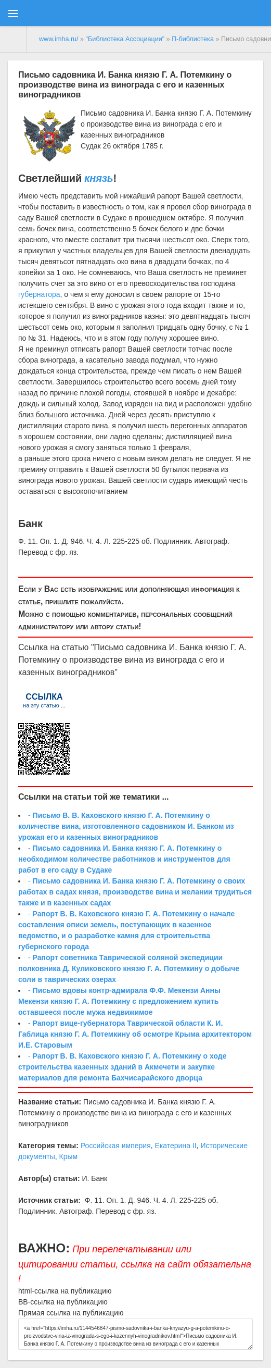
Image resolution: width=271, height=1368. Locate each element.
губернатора (39, 294)
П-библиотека (193, 39)
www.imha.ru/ (59, 39)
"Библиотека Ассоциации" (125, 39)
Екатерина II (176, 1145)
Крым (68, 1156)
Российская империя (116, 1145)
